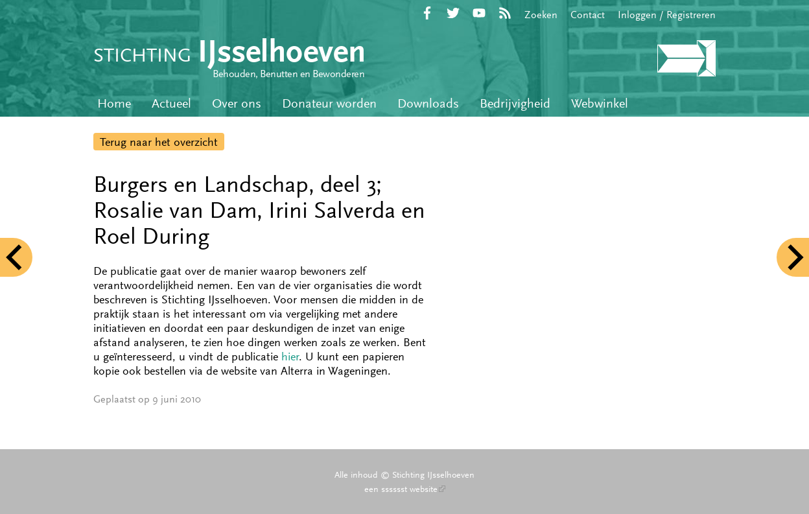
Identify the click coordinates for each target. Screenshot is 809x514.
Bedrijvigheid (515, 103)
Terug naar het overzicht (159, 142)
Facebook (427, 12)
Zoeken (540, 14)
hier (290, 356)
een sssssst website (404, 489)
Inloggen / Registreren (667, 14)
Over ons (236, 103)
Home (114, 103)
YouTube (479, 12)
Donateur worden (329, 103)
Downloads (428, 103)
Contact (587, 14)
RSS (504, 12)
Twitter (453, 12)
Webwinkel (599, 103)
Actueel (171, 103)
